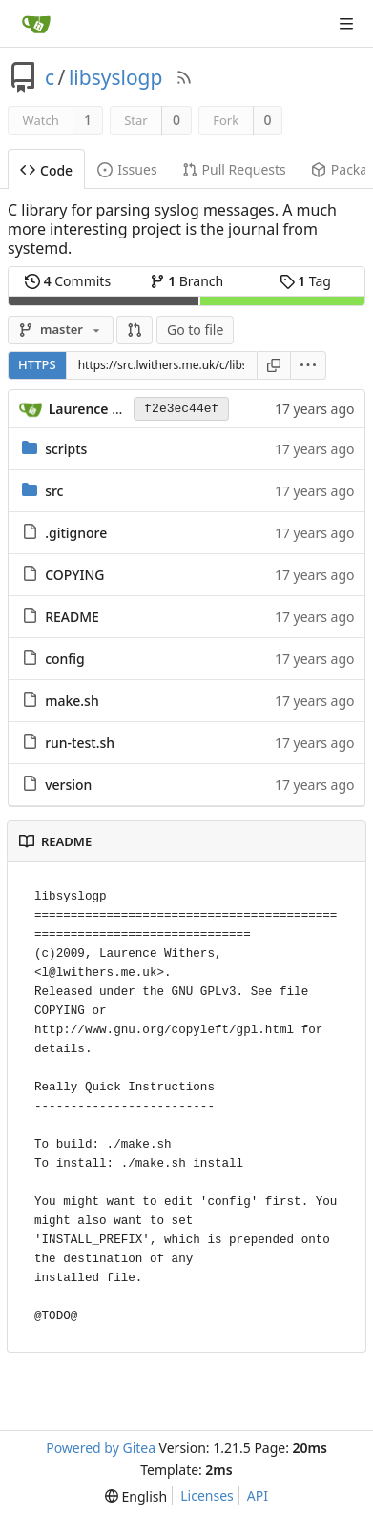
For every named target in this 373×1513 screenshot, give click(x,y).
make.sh (72, 701)
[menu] (308, 365)
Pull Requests (234, 169)
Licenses (207, 1495)
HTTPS (37, 364)
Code (46, 170)
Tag (305, 281)
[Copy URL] (274, 365)
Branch (187, 281)
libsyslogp (116, 77)
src (54, 491)
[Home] (36, 24)
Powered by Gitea (100, 1448)
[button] (134, 330)
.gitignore (76, 533)
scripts (66, 449)
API (257, 1495)
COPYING (74, 575)
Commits (68, 281)
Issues (126, 169)
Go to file (195, 330)
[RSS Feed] (184, 77)
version (68, 785)
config (65, 659)
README (72, 617)
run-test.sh (79, 743)
